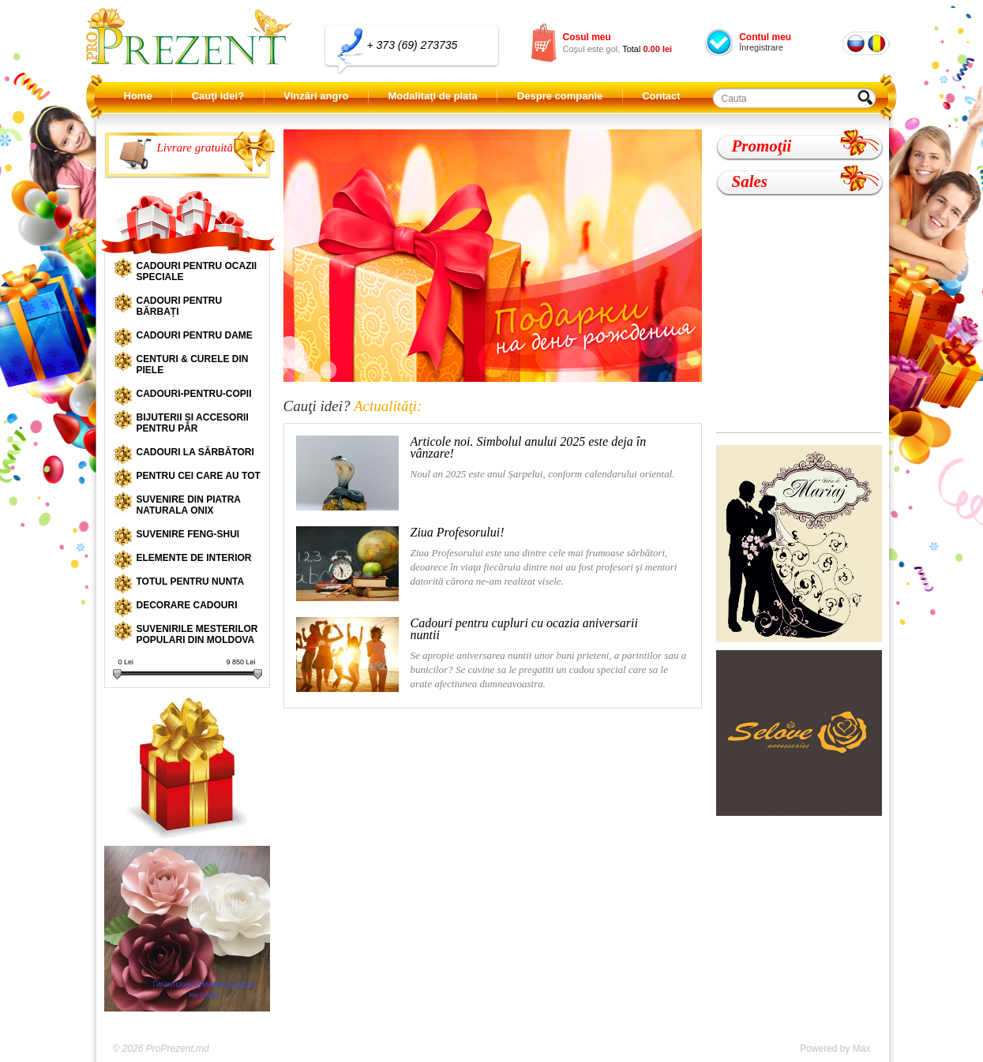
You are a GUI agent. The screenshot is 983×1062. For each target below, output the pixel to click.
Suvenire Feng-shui (188, 534)
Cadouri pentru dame (195, 335)
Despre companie (559, 96)
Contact (661, 96)
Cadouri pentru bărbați (180, 306)
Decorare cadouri (187, 605)
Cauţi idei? (218, 96)
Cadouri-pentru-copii (194, 393)
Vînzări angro (315, 96)
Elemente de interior (194, 557)
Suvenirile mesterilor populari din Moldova (197, 634)
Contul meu (765, 37)
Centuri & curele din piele (193, 364)
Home (138, 96)
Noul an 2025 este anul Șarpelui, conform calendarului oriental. (485, 473)
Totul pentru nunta (191, 581)
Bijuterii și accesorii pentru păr (193, 423)
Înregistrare (761, 47)
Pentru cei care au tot (199, 475)
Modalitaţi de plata (432, 96)
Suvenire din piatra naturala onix (189, 505)
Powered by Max (835, 1048)
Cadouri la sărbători (195, 452)
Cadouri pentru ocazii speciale (197, 271)
